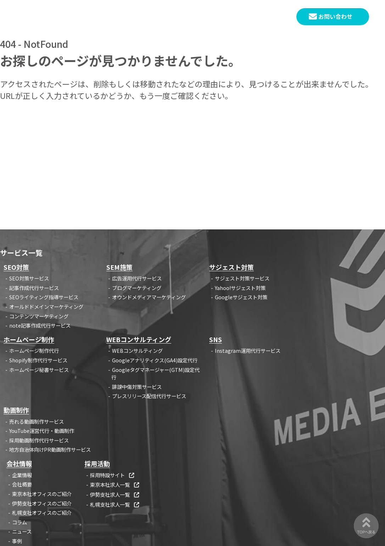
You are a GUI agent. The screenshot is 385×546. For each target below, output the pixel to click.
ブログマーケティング (136, 287)
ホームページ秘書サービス (39, 369)
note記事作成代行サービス (40, 325)
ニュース (22, 531)
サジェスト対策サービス (242, 278)
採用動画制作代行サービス (39, 440)
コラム (19, 522)
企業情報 (22, 475)
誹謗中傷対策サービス (137, 386)
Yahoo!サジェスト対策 (240, 287)
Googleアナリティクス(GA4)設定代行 (154, 360)
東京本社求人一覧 (115, 484)
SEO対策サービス (29, 278)
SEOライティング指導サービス (43, 297)
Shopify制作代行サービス (38, 360)
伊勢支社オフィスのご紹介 (42, 503)
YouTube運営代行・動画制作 (41, 430)
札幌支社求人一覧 (115, 504)
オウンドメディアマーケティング (149, 297)
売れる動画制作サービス (36, 421)
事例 (17, 541)
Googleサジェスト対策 (241, 297)
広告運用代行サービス (137, 278)
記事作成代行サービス (34, 287)
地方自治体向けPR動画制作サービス (50, 449)
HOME (120, 17)
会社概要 (22, 484)
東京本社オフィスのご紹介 (42, 493)
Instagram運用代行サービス (247, 350)
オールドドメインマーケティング (46, 306)
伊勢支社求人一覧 (115, 494)
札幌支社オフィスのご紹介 (42, 512)
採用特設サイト (112, 475)
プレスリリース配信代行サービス (149, 396)
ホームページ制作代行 (34, 350)
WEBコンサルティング (137, 350)
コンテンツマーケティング (38, 316)
